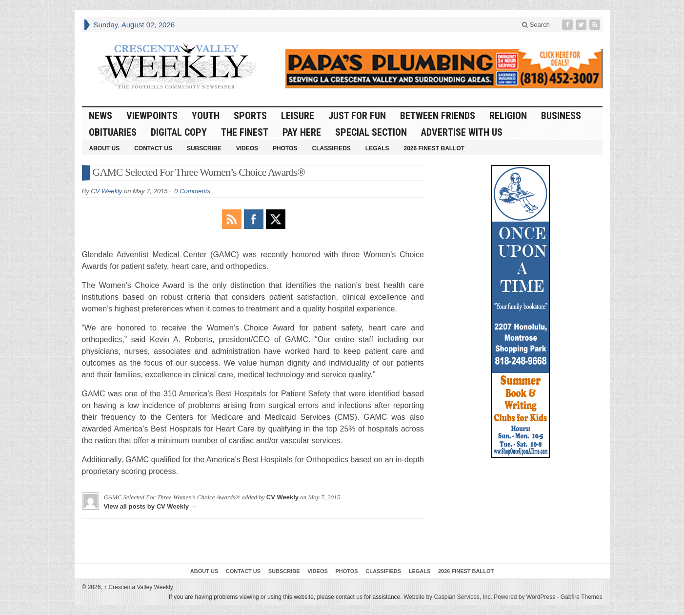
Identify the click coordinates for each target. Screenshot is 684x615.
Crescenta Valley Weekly (138, 587)
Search (536, 24)
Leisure (297, 116)
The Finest (244, 132)
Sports (250, 116)
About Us (104, 148)
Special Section (371, 132)
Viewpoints (152, 116)
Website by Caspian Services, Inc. (447, 597)
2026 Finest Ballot (433, 148)
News (100, 116)
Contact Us (153, 148)
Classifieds (331, 148)
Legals (377, 148)
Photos (285, 148)
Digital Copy (179, 132)
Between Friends (437, 116)
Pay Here (301, 132)
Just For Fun (357, 116)
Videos (247, 148)
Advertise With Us (462, 132)
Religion (508, 116)
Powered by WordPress (524, 597)
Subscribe (204, 148)
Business (561, 116)
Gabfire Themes (582, 597)
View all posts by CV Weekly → (150, 506)
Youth (206, 116)
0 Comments (192, 191)
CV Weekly (106, 191)
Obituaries (113, 132)
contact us (349, 597)
